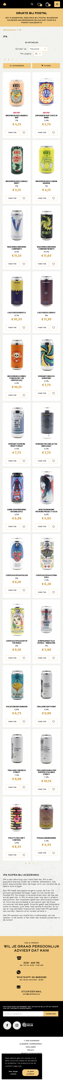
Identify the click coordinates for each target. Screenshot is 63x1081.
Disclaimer (31, 1047)
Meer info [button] (17, 1066)
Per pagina (25, 53)
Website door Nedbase (31, 1053)
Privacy (30, 1050)
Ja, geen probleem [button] (30, 1072)
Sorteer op (20, 49)
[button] (32, 4)
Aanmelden (51, 1014)
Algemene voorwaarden (30, 1044)
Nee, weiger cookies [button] (13, 1072)
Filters (47, 66)
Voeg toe (12, 132)
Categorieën (18, 66)
